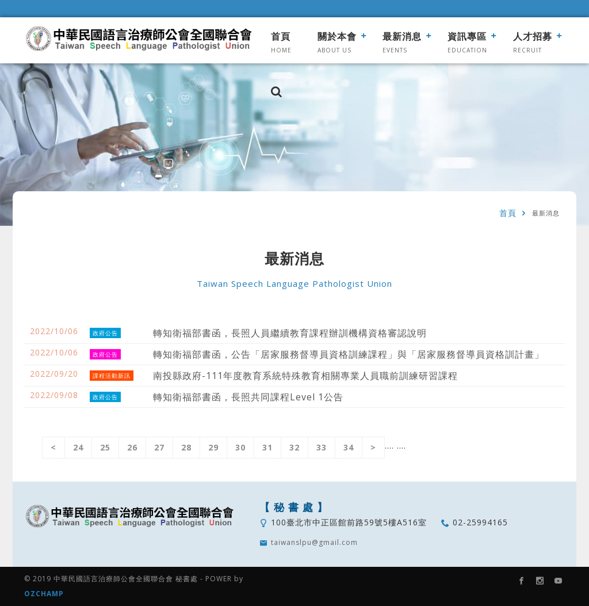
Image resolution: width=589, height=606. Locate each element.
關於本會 (337, 36)
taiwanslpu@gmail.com (314, 542)
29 (213, 447)
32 (294, 447)
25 (105, 447)
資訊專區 (467, 36)
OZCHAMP (44, 594)
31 (267, 447)
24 (78, 447)
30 (240, 447)
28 (186, 447)
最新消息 (402, 36)
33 (321, 447)
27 (159, 447)
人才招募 (532, 36)
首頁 (280, 36)
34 (348, 447)
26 (132, 447)
